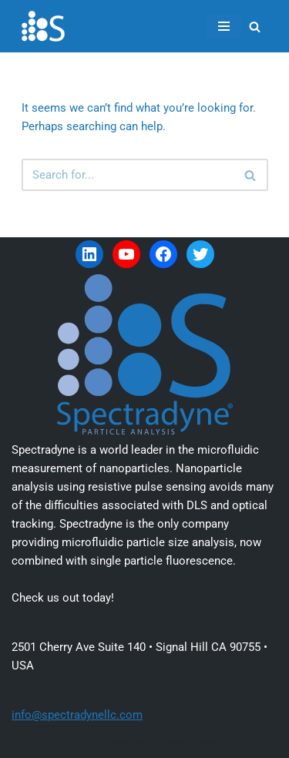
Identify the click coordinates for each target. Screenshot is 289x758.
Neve (81, 743)
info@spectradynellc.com (77, 715)
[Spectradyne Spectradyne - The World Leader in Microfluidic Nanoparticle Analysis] (43, 26)
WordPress (194, 743)
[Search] (254, 26)
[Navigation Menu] (224, 26)
